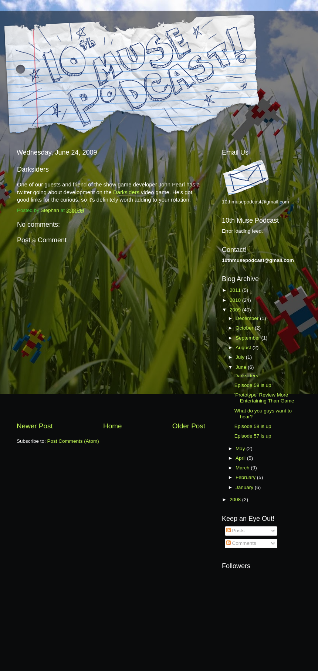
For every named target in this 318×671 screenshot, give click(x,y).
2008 (236, 499)
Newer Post (35, 426)
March (243, 468)
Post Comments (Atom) (73, 441)
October (245, 328)
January (245, 487)
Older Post (188, 426)
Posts (235, 530)
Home (112, 426)
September (248, 338)
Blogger (198, 656)
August (244, 347)
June (242, 367)
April (241, 458)
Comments (241, 543)
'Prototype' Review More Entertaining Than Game (264, 398)
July (241, 357)
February (246, 477)
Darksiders (126, 192)
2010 (236, 300)
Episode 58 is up (252, 426)
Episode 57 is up (252, 436)
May (241, 448)
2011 (236, 290)
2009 (236, 310)
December (248, 318)
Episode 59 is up (252, 385)
